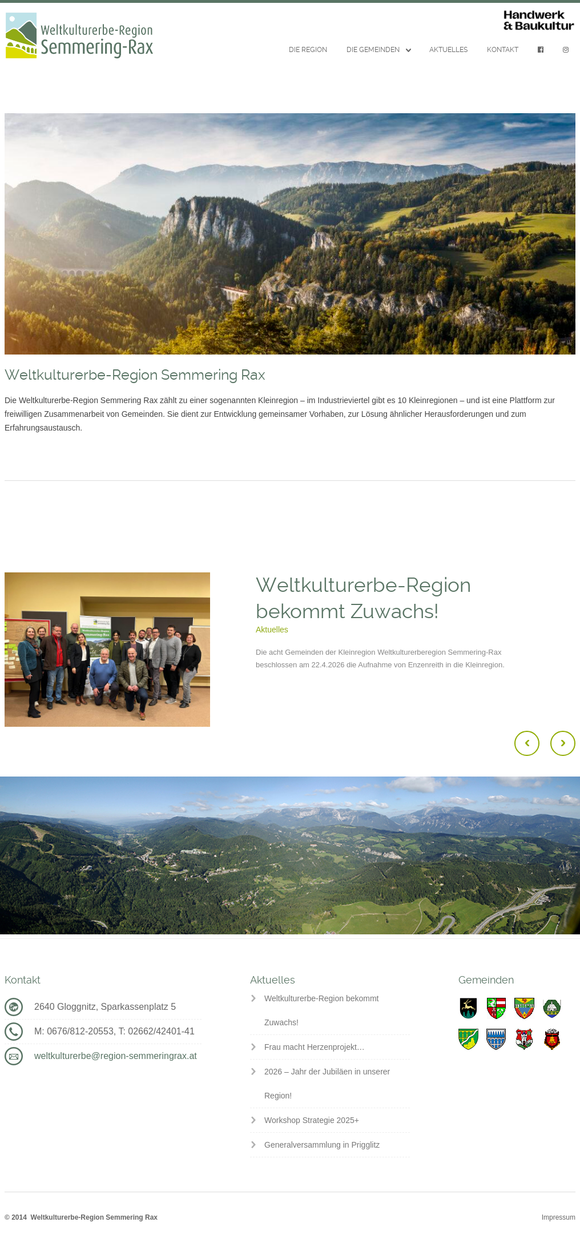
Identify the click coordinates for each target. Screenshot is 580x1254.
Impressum (558, 1217)
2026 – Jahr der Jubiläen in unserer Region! (327, 1083)
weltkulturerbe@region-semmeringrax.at (115, 1056)
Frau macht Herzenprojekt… (314, 1047)
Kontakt (502, 50)
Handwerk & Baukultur (539, 21)
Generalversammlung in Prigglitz (322, 1144)
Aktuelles (448, 50)
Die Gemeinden (373, 50)
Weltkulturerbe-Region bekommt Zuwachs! (321, 1010)
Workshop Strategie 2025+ (311, 1120)
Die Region (308, 50)
